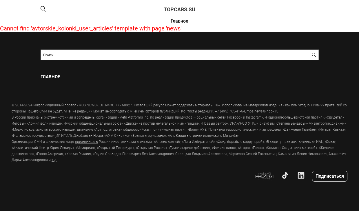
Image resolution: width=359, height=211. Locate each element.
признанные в (86, 141)
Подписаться (330, 176)
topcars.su (179, 9)
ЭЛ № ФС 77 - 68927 (116, 105)
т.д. (54, 159)
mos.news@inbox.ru (262, 111)
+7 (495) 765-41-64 (230, 111)
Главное (179, 21)
